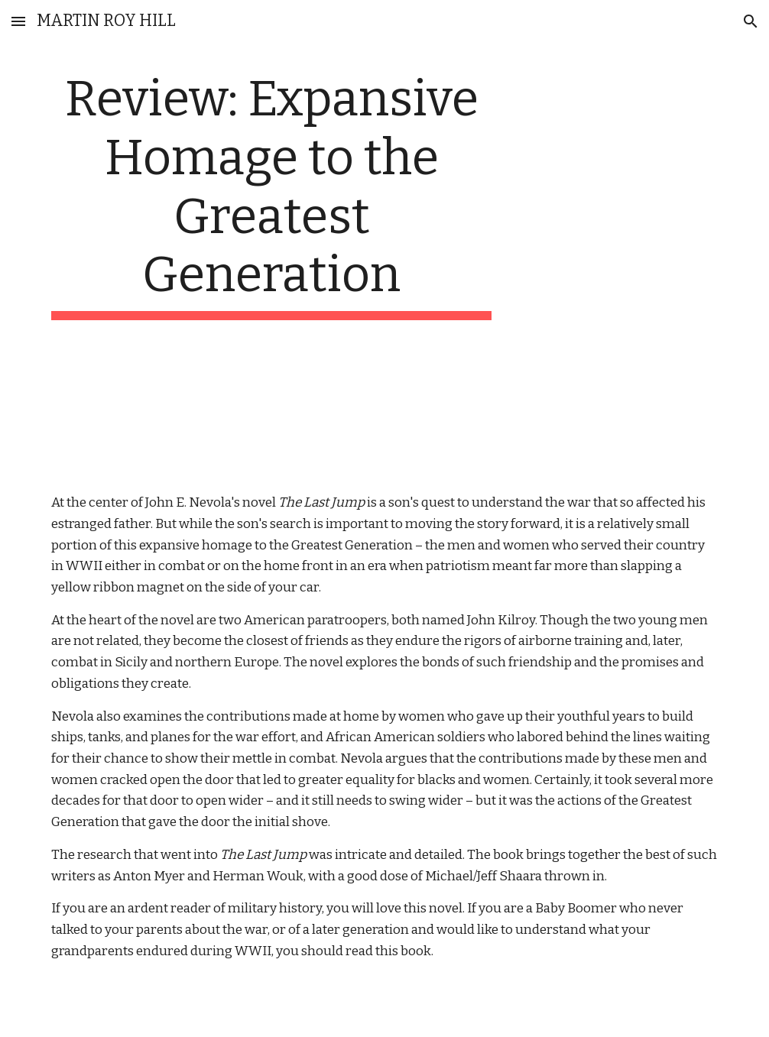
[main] (271, 195)
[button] (18, 21)
